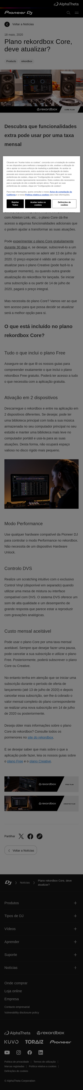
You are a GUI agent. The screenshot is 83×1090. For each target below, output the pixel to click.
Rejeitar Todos (15, 203)
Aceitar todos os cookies (38, 203)
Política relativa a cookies (37, 195)
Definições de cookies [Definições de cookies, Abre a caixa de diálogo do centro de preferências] (64, 203)
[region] (41, 184)
